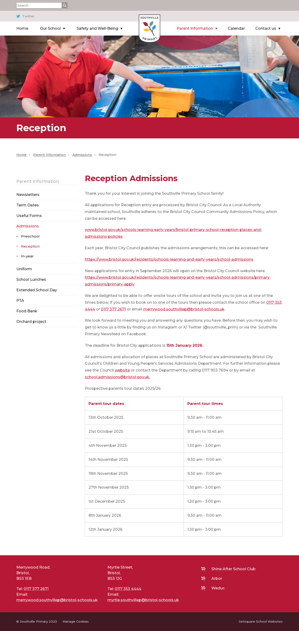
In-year (27, 256)
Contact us (265, 28)
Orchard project (31, 321)
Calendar (236, 28)
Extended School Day (36, 290)
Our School (50, 28)
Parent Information (195, 28)
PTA (20, 300)
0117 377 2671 (113, 309)
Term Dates (27, 205)
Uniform (24, 269)
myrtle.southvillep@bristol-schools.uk (143, 600)
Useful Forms (29, 215)
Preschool (30, 236)
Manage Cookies (76, 621)
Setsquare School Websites (261, 621)
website (122, 370)
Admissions (82, 155)
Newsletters (27, 194)
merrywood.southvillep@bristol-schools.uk (183, 309)
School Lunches (31, 279)
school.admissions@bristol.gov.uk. (117, 377)
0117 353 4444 (128, 589)
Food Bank (26, 311)
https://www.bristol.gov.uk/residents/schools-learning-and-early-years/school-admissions (169, 259)
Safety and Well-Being (97, 28)
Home (22, 28)
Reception (30, 246)
